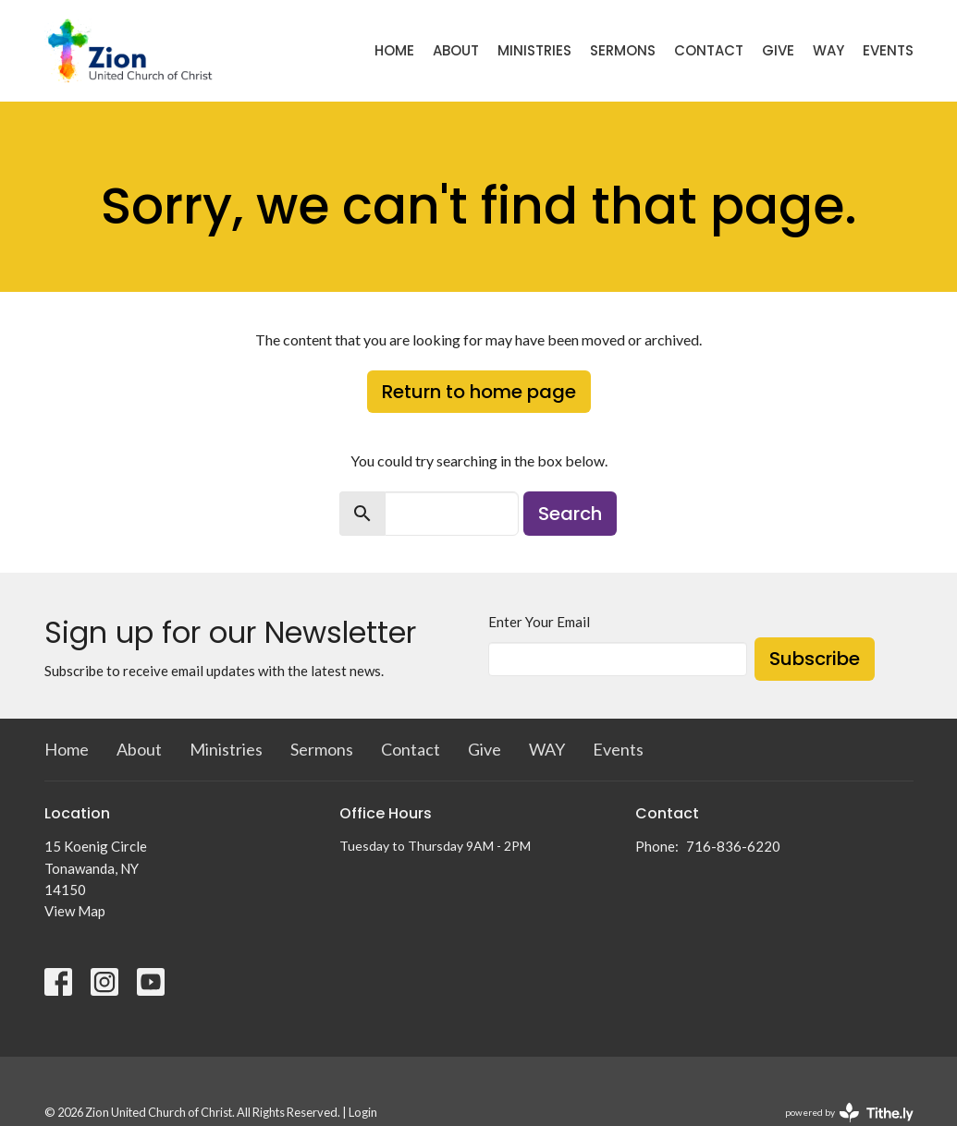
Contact (708, 50)
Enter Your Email (539, 621)
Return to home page (479, 392)
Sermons (623, 50)
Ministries (534, 50)
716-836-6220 (733, 846)
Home (394, 50)
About (456, 50)
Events (888, 50)
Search (570, 514)
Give (778, 50)
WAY (828, 50)
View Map (74, 910)
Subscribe (814, 659)
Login (363, 1112)
